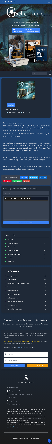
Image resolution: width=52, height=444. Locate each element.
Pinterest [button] (7, 181)
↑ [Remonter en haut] (49, 441)
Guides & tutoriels (13, 250)
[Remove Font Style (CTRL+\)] (18, 198)
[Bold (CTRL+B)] (5, 198)
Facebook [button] (24, 178)
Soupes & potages (12, 291)
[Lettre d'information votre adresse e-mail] (26, 360)
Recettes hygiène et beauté (14, 309)
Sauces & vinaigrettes (13, 294)
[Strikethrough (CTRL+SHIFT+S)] (15, 198)
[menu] (49, 1)
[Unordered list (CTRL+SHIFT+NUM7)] (21, 198)
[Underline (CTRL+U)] (12, 198)
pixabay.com (26, 418)
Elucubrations (11, 247)
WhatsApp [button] (17, 181)
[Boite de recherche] (39, 73)
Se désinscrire (37, 366)
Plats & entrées (11, 280)
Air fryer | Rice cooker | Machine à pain (18, 283)
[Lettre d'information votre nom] (26, 354)
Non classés (11, 261)
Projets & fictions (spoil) (14, 254)
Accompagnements (12, 276)
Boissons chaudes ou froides (15, 302)
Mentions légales (13, 388)
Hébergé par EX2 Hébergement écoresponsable (26, 438)
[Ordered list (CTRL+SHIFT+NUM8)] (24, 198)
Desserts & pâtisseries (13, 287)
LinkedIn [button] (43, 178)
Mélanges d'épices (12, 298)
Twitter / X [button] (33, 178)
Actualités (11, 105)
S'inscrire (14, 366)
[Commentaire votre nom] (26, 193)
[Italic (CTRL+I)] (8, 198)
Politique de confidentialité (16, 391)
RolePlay (10, 258)
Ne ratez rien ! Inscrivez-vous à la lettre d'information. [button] (26, 30)
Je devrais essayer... (12, 305)
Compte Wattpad (13, 401)
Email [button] (26, 181)
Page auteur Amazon (14, 404)
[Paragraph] (28, 198)
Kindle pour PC (13, 398)
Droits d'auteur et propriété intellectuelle (20, 394)
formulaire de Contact (13, 427)
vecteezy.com (37, 418)
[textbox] (26, 210)
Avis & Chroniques (13, 243)
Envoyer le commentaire (26, 223)
